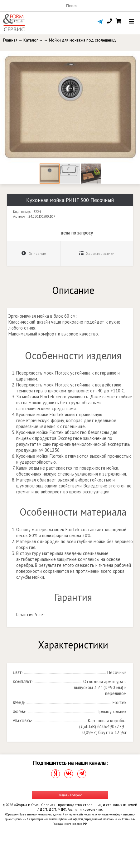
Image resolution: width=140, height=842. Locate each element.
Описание (34, 253)
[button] (134, 56)
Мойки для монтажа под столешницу (82, 40)
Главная (10, 40)
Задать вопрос (70, 795)
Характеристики (96, 253)
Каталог (30, 40)
